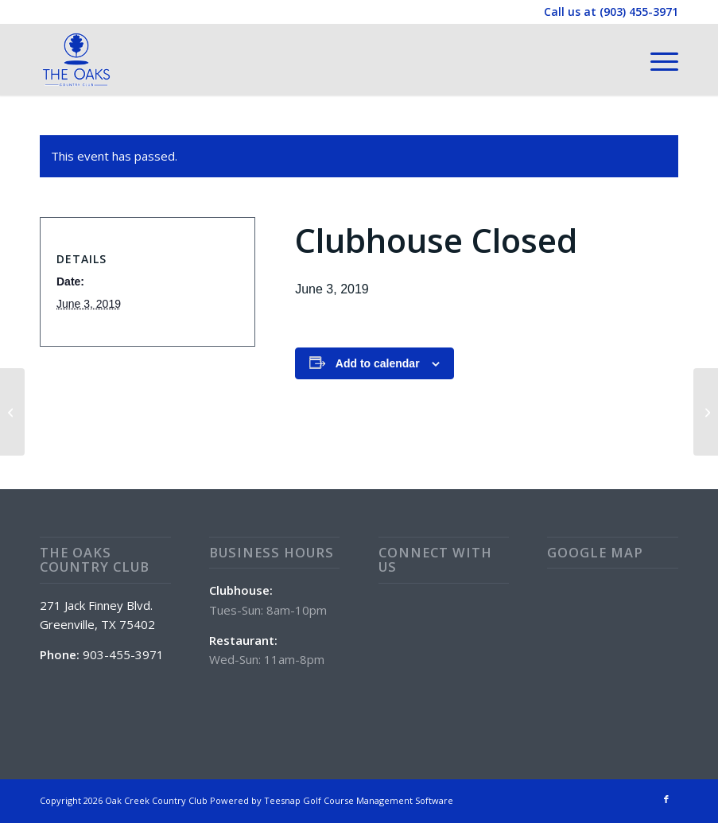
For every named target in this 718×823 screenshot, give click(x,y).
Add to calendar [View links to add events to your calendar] (378, 363)
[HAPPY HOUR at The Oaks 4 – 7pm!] (705, 412)
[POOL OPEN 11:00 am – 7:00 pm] (12, 412)
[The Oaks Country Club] (76, 59)
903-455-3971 (123, 654)
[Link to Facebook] (666, 799)
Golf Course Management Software (378, 800)
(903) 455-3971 (639, 11)
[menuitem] (656, 59)
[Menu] (656, 59)
